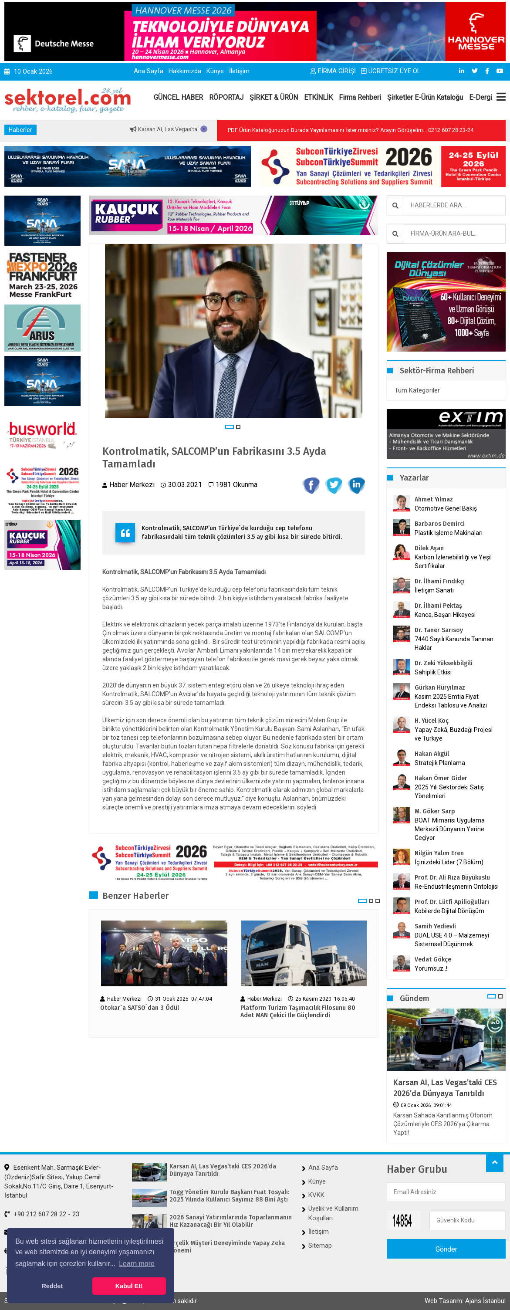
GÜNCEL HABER (178, 97)
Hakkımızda (185, 71)
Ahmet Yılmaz (434, 499)
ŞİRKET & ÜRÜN (274, 97)
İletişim (239, 71)
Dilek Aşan (429, 548)
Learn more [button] (137, 1263)
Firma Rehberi (360, 97)
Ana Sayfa (148, 71)
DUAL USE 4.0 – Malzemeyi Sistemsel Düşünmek (452, 940)
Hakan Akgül (432, 754)
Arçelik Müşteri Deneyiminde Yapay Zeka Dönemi (227, 1247)
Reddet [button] (52, 1286)
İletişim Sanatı (445, 590)
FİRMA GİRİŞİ (333, 71)
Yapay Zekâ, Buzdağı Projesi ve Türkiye (454, 734)
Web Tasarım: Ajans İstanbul (465, 1301)
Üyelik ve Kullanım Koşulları (333, 1213)
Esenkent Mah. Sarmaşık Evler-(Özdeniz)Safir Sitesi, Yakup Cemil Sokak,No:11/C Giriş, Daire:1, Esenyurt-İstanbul (59, 1181)
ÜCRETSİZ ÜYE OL (391, 71)
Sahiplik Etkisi (433, 672)
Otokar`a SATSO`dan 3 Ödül (139, 1008)
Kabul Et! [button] (129, 1286)
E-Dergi (480, 97)
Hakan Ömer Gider (441, 778)
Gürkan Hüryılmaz (440, 687)
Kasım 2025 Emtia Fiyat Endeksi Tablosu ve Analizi (451, 701)
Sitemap (320, 1245)
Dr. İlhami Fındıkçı (440, 581)
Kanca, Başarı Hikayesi (445, 614)
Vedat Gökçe (433, 959)
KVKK (316, 1195)
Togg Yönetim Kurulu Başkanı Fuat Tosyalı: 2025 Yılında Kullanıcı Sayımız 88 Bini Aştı (229, 1196)
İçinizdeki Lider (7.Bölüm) (449, 862)
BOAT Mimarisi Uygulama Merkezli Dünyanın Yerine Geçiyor (450, 829)
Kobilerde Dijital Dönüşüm (449, 910)
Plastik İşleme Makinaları (449, 532)
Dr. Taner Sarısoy (439, 630)
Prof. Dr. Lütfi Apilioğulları (452, 902)
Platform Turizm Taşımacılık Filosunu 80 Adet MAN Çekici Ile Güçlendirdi (297, 1012)
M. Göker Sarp (435, 811)
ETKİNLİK (318, 97)
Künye (215, 71)
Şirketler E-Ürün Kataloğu (425, 97)
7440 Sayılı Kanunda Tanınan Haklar (454, 643)
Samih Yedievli (435, 926)
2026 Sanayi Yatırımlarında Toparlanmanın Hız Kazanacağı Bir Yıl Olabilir (230, 1221)
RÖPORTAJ (226, 97)
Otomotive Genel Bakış (446, 508)
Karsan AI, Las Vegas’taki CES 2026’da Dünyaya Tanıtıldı (445, 1088)
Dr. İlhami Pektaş (438, 605)
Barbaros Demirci (440, 524)
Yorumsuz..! (431, 968)
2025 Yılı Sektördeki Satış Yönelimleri (449, 791)
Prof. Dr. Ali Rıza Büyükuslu (452, 877)
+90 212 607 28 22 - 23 (41, 1214)
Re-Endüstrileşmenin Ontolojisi (457, 886)
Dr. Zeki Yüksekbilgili (444, 663)
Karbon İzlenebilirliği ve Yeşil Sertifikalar (453, 561)
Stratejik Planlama (440, 762)
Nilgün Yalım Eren (439, 853)
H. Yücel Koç (432, 720)
